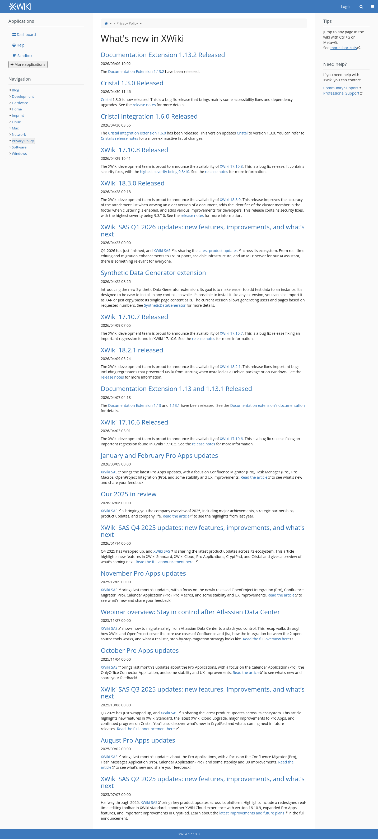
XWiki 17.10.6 (231, 438)
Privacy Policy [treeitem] (23, 140)
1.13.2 (159, 71)
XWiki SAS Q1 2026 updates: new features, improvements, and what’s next (202, 230)
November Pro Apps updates (143, 573)
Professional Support (341, 93)
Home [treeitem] (17, 109)
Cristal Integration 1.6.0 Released (149, 116)
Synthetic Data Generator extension (153, 272)
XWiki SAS (162, 250)
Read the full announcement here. (165, 561)
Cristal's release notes (119, 138)
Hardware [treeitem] (20, 102)
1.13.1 (175, 405)
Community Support (340, 87)
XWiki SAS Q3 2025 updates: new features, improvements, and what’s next (202, 692)
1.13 (157, 405)
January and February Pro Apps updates (159, 455)
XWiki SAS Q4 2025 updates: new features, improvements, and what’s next (202, 531)
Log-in (346, 6)
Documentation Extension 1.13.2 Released (163, 54)
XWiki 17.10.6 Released (134, 422)
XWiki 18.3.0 (230, 199)
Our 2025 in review (128, 494)
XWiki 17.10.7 (231, 333)
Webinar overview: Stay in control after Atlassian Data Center (190, 611)
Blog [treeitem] (15, 90)
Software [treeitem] (19, 147)
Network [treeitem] (19, 134)
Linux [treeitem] (16, 121)
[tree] (46, 122)
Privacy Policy (127, 23)
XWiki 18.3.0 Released (132, 183)
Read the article (254, 477)
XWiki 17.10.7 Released (134, 316)
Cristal (106, 99)
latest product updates (218, 250)
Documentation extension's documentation (267, 405)
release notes (144, 104)
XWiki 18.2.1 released (132, 350)
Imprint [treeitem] (18, 115)
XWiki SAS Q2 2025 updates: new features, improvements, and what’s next (202, 782)
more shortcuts (343, 47)
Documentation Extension (130, 71)
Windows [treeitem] (19, 153)
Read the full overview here (266, 638)
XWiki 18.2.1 (230, 366)
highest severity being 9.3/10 (164, 171)
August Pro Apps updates (138, 740)
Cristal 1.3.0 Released (132, 82)
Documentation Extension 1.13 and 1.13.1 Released (176, 388)
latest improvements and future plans (251, 812)
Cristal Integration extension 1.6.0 (137, 133)
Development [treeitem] (23, 96)
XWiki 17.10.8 (231, 166)
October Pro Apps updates (140, 650)
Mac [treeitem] (15, 128)
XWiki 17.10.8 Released (134, 149)
